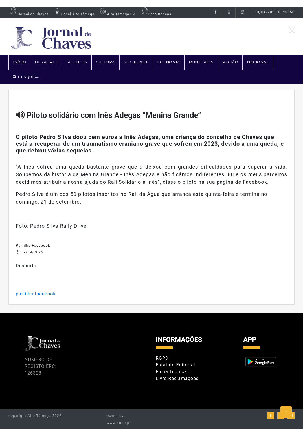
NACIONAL (258, 62)
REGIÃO (230, 62)
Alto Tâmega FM (116, 14)
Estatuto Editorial (175, 365)
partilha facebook (36, 294)
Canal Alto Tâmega (74, 14)
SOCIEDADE (136, 62)
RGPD (162, 358)
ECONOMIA (168, 62)
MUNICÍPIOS (201, 62)
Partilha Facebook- (33, 245)
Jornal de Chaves (28, 14)
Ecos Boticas (155, 14)
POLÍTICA (77, 62)
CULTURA (105, 62)
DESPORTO (47, 62)
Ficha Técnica (171, 371)
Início (19, 62)
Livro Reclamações (177, 378)
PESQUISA (26, 76)
